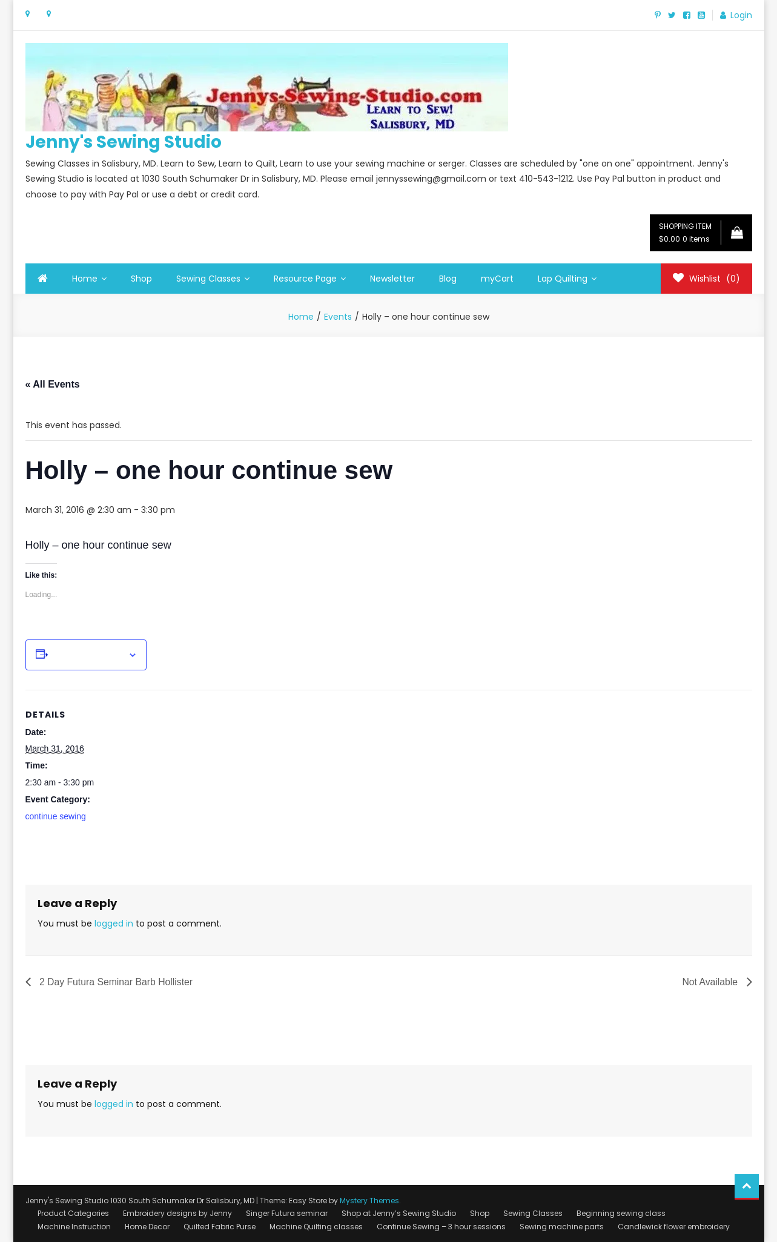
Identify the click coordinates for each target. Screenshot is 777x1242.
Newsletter (392, 279)
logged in (113, 923)
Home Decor (147, 1226)
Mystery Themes (369, 1200)
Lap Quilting (562, 279)
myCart (497, 279)
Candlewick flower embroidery (674, 1226)
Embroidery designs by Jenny (177, 1213)
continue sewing (55, 816)
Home (85, 279)
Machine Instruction (74, 1226)
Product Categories (73, 1213)
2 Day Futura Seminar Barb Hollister (116, 982)
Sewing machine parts (562, 1226)
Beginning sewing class (621, 1213)
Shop (141, 279)
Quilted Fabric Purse (220, 1226)
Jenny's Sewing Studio (123, 142)
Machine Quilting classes (316, 1226)
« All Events (52, 384)
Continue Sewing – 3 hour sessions (441, 1226)
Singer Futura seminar (287, 1213)
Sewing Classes (208, 279)
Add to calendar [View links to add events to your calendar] (88, 655)
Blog (448, 279)
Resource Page (305, 279)
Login (741, 15)
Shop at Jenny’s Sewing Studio (399, 1213)
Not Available (711, 982)
